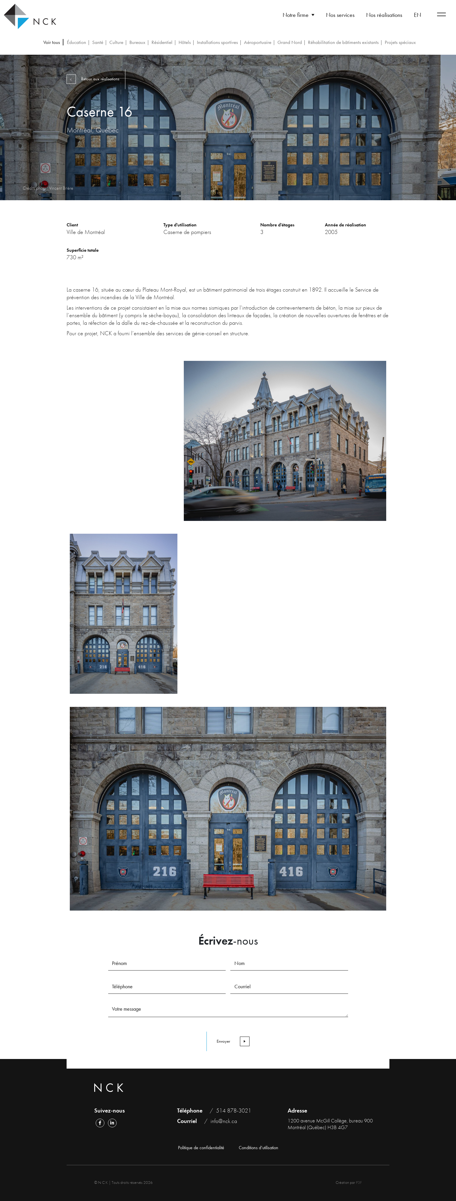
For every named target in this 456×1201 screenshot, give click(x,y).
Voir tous (51, 42)
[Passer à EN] (417, 15)
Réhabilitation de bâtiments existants (343, 42)
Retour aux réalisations (94, 79)
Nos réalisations (384, 15)
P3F (359, 1182)
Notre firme (296, 15)
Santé (97, 42)
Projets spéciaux (400, 42)
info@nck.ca (224, 1121)
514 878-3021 (233, 1110)
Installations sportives (217, 42)
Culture (116, 42)
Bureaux (137, 42)
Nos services (340, 15)
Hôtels (185, 42)
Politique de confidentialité (201, 1147)
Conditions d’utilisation (258, 1147)
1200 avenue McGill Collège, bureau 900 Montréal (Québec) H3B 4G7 (330, 1124)
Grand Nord (289, 42)
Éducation (76, 42)
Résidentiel (162, 42)
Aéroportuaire (257, 42)
